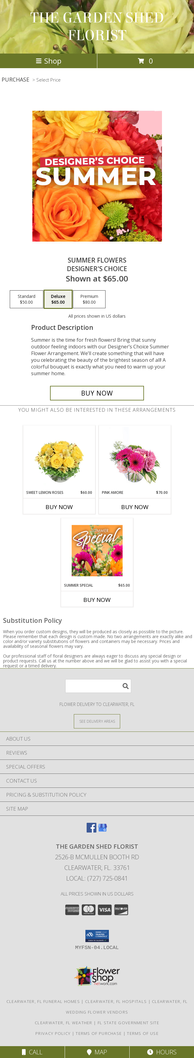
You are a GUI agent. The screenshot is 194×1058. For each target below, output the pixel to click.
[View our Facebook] (91, 830)
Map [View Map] (97, 1052)
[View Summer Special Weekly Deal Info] (97, 550)
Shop (48, 61)
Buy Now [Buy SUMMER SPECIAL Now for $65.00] (97, 600)
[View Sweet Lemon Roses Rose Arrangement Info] (59, 457)
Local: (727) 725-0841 (97, 878)
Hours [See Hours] (162, 1052)
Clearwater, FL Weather (63, 1022)
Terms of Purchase (99, 1033)
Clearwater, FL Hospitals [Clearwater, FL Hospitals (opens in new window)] (116, 1001)
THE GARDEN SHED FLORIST (97, 26)
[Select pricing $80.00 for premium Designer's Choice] (89, 299)
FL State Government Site (128, 1022)
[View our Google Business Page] (102, 830)
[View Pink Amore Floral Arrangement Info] (135, 458)
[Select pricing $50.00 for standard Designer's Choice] (26, 299)
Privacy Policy (52, 1033)
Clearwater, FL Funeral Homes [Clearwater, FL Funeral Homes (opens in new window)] (43, 1001)
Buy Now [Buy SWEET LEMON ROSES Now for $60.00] (59, 507)
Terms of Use (143, 1033)
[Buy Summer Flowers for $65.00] (97, 393)
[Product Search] (98, 686)
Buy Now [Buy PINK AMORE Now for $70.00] (135, 507)
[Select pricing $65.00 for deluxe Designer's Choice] (58, 299)
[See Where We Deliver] (97, 721)
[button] (97, 936)
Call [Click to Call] (32, 1052)
